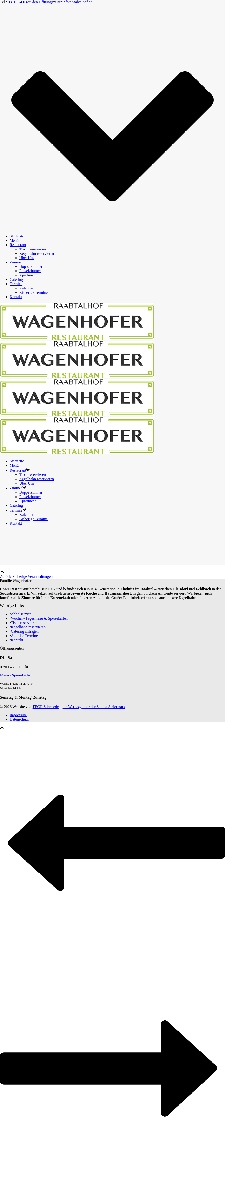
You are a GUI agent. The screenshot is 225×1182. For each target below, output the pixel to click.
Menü (14, 240)
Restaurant (18, 245)
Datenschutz (19, 719)
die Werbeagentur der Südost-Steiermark (94, 707)
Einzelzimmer (30, 271)
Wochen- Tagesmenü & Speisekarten (39, 618)
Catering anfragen (24, 631)
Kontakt (16, 297)
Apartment (27, 275)
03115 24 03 (17, 2)
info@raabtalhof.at (77, 2)
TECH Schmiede (46, 707)
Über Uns (26, 258)
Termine (16, 284)
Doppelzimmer (30, 266)
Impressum (18, 715)
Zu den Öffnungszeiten (44, 2)
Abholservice (20, 614)
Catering (16, 279)
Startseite (17, 236)
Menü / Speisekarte (15, 675)
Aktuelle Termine (24, 636)
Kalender (26, 288)
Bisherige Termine (33, 292)
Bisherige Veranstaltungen (32, 576)
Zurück (5, 576)
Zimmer (16, 262)
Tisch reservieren (32, 249)
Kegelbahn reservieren (36, 253)
